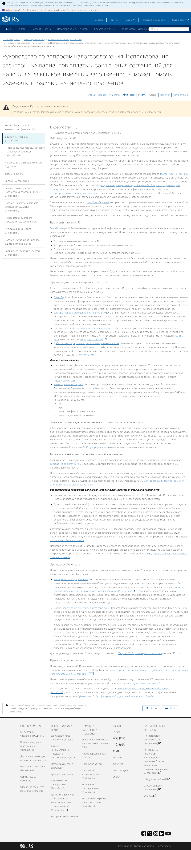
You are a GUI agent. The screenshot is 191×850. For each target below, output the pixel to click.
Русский (129, 20)
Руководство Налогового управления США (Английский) (21, 219)
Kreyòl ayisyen (180, 95)
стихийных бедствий (98, 202)
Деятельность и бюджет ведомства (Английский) (33, 758)
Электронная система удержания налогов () (80, 312)
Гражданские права (62, 774)
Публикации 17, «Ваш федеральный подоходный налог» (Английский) (115, 696)
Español (102, 95)
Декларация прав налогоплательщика (62, 737)
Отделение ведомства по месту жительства (32, 789)
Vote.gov (150, 796)
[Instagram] (155, 834)
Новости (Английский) (34, 39)
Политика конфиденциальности (136, 846)
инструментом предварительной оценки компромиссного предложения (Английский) (118, 589)
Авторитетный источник (64, 816)
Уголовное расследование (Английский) (90, 788)
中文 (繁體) (129, 95)
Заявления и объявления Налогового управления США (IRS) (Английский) (23, 191)
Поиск (186, 29)
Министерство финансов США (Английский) (152, 739)
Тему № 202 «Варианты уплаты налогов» (140, 653)
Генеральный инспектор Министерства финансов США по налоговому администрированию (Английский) (155, 761)
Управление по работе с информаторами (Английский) (95, 802)
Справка (99, 20)
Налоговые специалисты (153, 20)
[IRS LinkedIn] (161, 835)
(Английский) (93, 339)
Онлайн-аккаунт (59, 228)
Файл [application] (8, 29)
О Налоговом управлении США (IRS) (32, 734)
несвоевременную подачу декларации (71, 193)
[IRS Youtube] (168, 834)
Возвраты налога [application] (41, 29)
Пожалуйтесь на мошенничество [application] (139, 29)
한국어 (142, 95)
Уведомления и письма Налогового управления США (95, 743)
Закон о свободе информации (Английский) (60, 784)
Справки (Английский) (17, 180)
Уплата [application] (21, 29)
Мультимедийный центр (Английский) (18, 230)
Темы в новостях (14, 173)
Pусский (117, 757)
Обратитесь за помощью (28, 778)
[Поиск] (169, 29)
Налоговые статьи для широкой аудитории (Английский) (22, 241)
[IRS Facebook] (143, 834)
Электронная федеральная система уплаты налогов (82, 328)
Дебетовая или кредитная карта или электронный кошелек (86, 343)
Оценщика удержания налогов (141, 683)
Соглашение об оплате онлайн (67, 540)
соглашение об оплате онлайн (67, 464)
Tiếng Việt (165, 95)
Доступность (164, 846)
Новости (114, 20)
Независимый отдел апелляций (62, 766)
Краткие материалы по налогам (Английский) (22, 252)
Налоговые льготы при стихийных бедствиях (23, 164)
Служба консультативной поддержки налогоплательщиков (63, 751)
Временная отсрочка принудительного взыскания (82, 608)
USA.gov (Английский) (157, 779)
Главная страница (11, 39)
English (91, 95)
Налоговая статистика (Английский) (32, 768)
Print (172, 708)
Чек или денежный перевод (69, 384)
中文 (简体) (115, 95)
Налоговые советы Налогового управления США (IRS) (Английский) (21, 206)
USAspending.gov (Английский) (153, 787)
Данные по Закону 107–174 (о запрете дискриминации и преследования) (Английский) (64, 802)
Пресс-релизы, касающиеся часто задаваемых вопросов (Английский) (25, 151)
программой (173, 174)
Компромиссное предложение (71, 579)
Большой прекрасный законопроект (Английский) (20, 127)
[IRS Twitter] (149, 835)
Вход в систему (180, 20)
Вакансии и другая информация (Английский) (30, 746)
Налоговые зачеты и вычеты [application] (72, 29)
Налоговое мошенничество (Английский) (91, 774)
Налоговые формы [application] (104, 29)
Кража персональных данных (94, 755)
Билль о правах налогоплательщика (128, 670)
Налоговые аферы (92, 764)
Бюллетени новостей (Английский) (65, 39)
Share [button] (153, 708)
